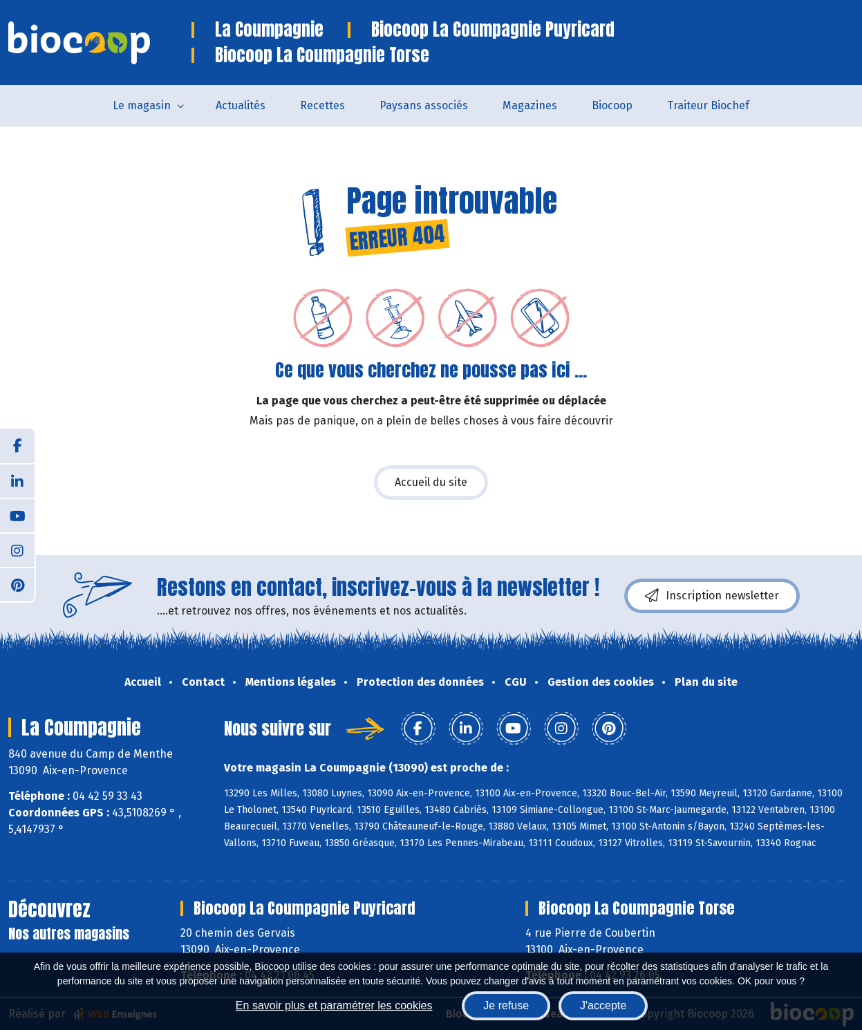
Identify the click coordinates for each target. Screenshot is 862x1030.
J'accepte (603, 1005)
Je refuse (506, 1005)
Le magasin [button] (142, 105)
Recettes (322, 105)
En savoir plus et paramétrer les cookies (334, 1005)
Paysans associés (424, 105)
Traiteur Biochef (708, 105)
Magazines (530, 105)
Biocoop (612, 105)
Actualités (240, 105)
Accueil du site (431, 482)
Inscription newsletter (712, 596)
